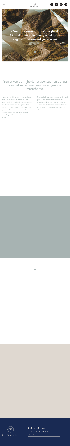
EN (56, 4)
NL (52, 4)
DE (66, 4)
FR (61, 4)
